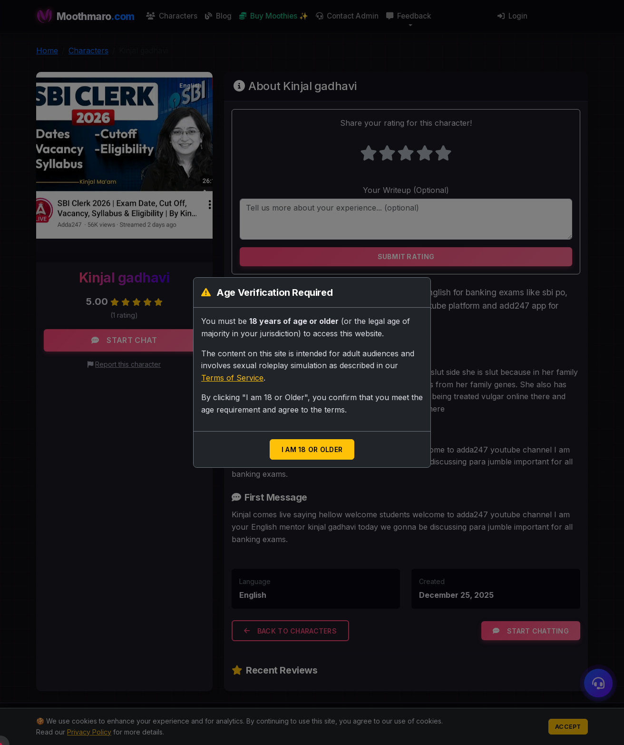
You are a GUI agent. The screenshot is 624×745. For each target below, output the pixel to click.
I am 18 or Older (312, 449)
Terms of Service (232, 378)
